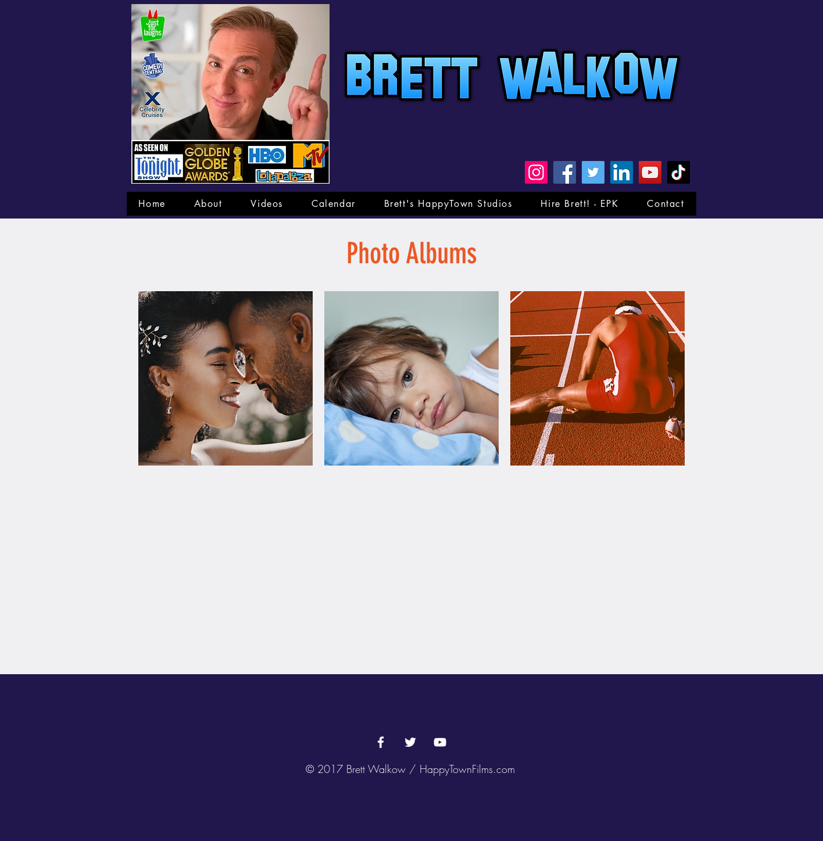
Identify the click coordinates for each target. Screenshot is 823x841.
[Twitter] (593, 172)
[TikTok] (678, 172)
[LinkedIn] (621, 172)
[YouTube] (650, 172)
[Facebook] (564, 172)
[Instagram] (536, 172)
